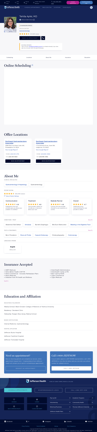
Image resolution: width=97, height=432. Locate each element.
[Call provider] (43, 38)
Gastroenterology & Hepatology (16, 184)
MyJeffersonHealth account (35, 46)
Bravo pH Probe (26, 235)
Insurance (71, 58)
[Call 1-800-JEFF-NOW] (79, 390)
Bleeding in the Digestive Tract (80, 224)
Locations (32, 58)
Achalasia (28, 224)
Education (90, 58)
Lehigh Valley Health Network (40, 2)
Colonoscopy (72, 235)
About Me (52, 58)
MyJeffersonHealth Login (86, 2)
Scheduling (13, 58)
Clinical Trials (8, 2)
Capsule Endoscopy (41, 235)
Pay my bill (27, 2)
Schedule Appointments (73, 2)
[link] (24, 30)
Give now (18, 2)
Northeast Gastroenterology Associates (16, 142)
